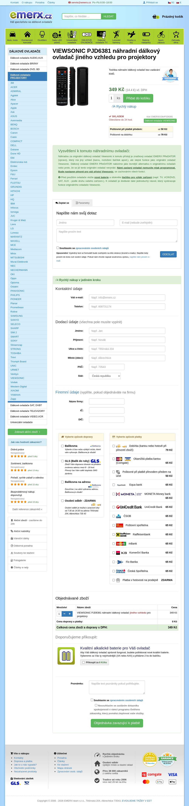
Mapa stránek (64, 768)
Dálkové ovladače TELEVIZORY (27, 411)
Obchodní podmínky (24, 768)
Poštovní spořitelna (142, 525)
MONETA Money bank (142, 496)
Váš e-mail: (77, 297)
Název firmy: (76, 401)
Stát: (80, 375)
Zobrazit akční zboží (27, 432)
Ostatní (14, 286)
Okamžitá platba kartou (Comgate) (142, 461)
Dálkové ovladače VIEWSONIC (160, 120)
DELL (14, 145)
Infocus (14, 207)
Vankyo (14, 374)
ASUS (14, 116)
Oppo (13, 278)
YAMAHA (15, 394)
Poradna (61, 757)
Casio (14, 137)
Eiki (12, 157)
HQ (12, 199)
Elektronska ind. (19, 162)
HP (12, 195)
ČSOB (142, 516)
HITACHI (15, 191)
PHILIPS (15, 295)
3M (12, 83)
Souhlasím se (82, 248)
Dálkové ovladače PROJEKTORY (20, 76)
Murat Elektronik (19, 261)
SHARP (15, 328)
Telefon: (78, 306)
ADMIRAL (16, 91)
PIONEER (16, 299)
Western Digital (19, 386)
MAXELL (15, 241)
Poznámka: (77, 683)
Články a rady (19, 567)
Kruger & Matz (18, 220)
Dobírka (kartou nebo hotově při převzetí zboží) (142, 448)
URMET (15, 369)
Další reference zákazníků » (27, 509)
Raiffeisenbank (142, 535)
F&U (13, 174)
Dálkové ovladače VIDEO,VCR (26, 416)
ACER (14, 87)
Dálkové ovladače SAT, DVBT (26, 405)
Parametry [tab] (82, 202)
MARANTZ (16, 236)
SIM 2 (14, 332)
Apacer (14, 103)
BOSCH (15, 128)
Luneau (14, 232)
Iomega (14, 212)
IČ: (81, 410)
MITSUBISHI (17, 257)
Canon (14, 132)
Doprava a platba (23, 761)
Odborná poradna (22, 545)
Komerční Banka (142, 553)
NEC (13, 265)
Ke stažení (63, 764)
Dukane (15, 149)
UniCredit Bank (142, 507)
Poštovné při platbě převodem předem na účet (142, 474)
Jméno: (79, 330)
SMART (15, 336)
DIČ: (80, 419)
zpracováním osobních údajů (92, 248)
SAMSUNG (17, 315)
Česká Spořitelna (142, 571)
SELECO (15, 324)
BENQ (14, 124)
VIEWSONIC (17, 378)
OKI (13, 274)
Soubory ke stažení (22, 552)
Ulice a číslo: (76, 348)
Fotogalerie (18, 560)
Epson (14, 170)
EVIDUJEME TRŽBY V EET (137, 800)
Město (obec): (75, 357)
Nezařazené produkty (25, 771)
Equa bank (142, 485)
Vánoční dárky (20, 538)
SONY (14, 340)
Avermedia (16, 120)
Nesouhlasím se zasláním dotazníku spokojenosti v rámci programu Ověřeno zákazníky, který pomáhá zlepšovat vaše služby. (117, 709)
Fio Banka (142, 562)
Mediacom (16, 249)
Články (61, 761)
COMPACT (16, 141)
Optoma (15, 282)
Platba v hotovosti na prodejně (142, 580)
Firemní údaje (95, 392)
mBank (142, 544)
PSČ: (80, 366)
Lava (13, 224)
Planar (14, 303)
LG (12, 228)
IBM (13, 203)
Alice (13, 99)
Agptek (14, 95)
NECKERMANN (19, 270)
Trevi (13, 357)
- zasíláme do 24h (26, 522)
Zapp (13, 398)
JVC (13, 216)
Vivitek (14, 382)
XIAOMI (15, 390)
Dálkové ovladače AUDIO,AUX (26, 57)
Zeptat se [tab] (62, 202)
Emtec (14, 166)
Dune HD (15, 153)
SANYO (15, 320)
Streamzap (16, 345)
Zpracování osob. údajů (70, 771)
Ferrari (14, 178)
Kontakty (18, 757)
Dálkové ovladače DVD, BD (25, 69)
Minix (13, 253)
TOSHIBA (16, 353)
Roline (14, 311)
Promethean (17, 307)
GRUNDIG (16, 186)
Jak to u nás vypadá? (25, 764)
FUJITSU (15, 182)
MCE (13, 245)
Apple (14, 108)
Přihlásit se (150, 2)
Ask (13, 112)
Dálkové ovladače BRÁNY (24, 63)
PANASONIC (18, 290)
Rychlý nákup (124, 106)
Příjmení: (78, 339)
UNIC (13, 365)
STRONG (16, 349)
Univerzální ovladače (21, 422)
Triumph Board (18, 361)
